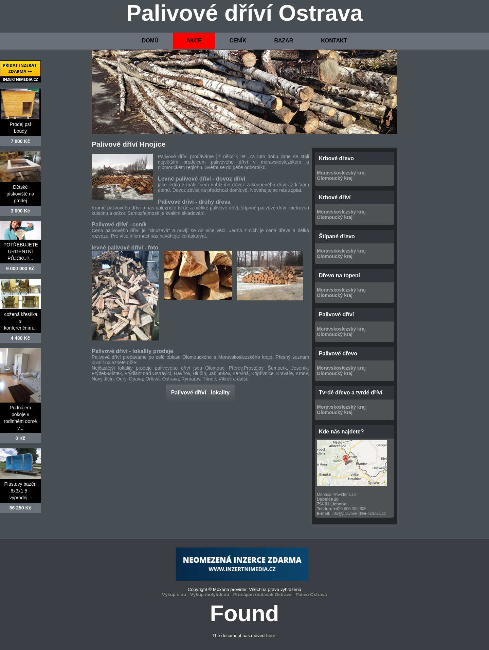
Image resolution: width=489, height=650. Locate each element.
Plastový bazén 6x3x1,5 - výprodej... (20, 490)
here (270, 635)
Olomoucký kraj (334, 178)
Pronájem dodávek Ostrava (262, 594)
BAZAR (283, 40)
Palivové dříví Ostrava (244, 12)
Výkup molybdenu (209, 594)
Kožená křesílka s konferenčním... (20, 321)
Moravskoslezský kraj (341, 172)
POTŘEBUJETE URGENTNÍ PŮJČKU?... (20, 251)
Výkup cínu (174, 594)
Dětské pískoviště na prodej (20, 193)
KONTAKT (334, 40)
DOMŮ (150, 40)
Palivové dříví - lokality (200, 392)
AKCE (193, 40)
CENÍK (238, 40)
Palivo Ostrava (311, 594)
